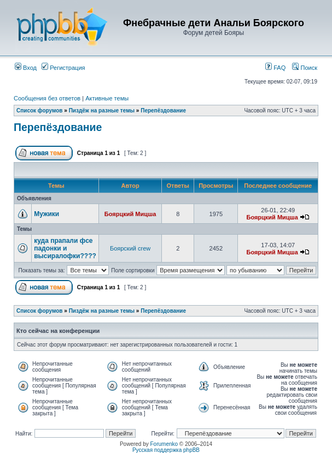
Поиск (304, 67)
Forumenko (164, 444)
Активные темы (107, 98)
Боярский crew (130, 248)
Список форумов (39, 111)
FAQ (275, 67)
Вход (26, 67)
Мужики (46, 214)
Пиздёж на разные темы (102, 111)
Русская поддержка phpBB (166, 450)
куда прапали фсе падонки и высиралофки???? (65, 248)
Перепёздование (163, 111)
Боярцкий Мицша (130, 214)
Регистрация (63, 67)
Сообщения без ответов (47, 98)
